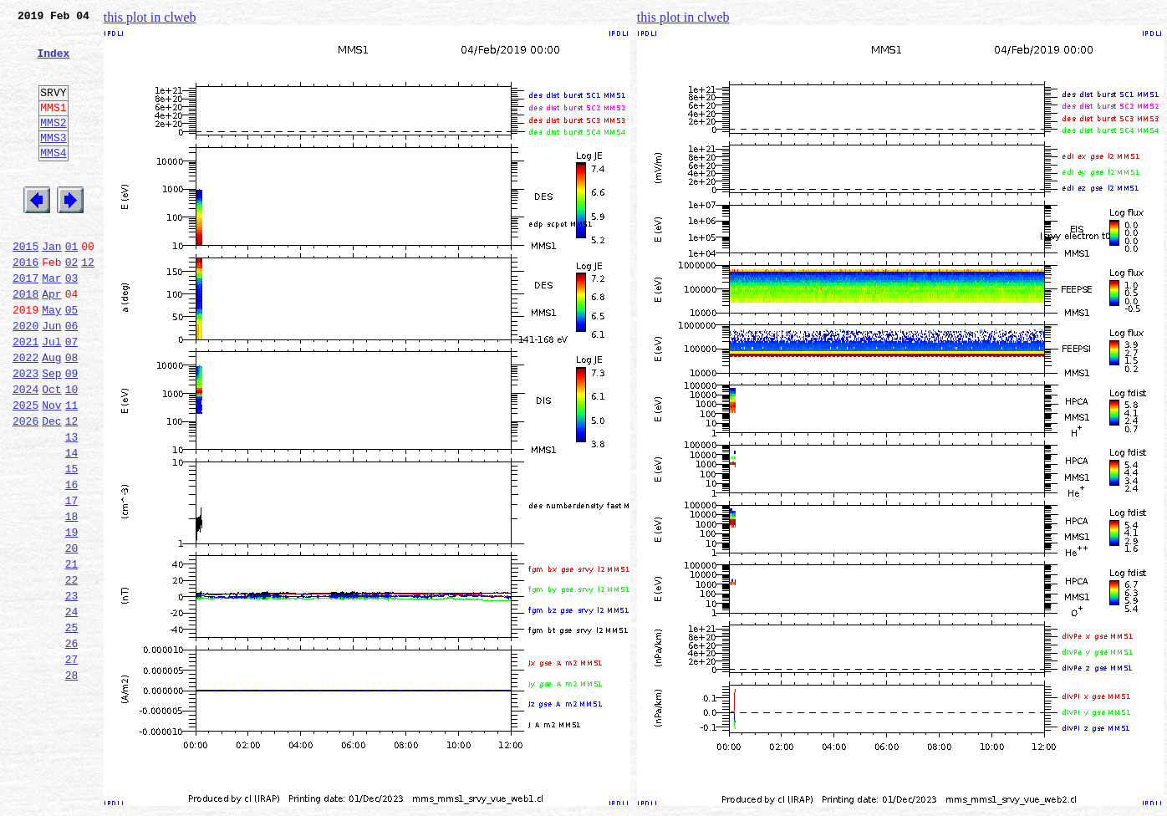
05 (72, 359)
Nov (51, 469)
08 (72, 414)
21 (72, 653)
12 (87, 304)
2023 (25, 433)
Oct (51, 451)
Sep (51, 433)
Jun (51, 377)
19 (72, 617)
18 (72, 598)
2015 (25, 285)
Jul (51, 396)
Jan (51, 285)
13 (72, 506)
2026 (25, 488)
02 (72, 304)
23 (72, 690)
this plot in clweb (150, 17)
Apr (51, 341)
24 (72, 709)
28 (72, 782)
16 (72, 561)
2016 (25, 304)
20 (72, 635)
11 (72, 469)
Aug (51, 414)
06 (72, 377)
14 (72, 525)
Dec (51, 488)
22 (72, 672)
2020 (25, 377)
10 (72, 451)
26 (72, 745)
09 (72, 433)
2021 (25, 396)
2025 (25, 469)
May (51, 359)
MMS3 (53, 162)
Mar (51, 322)
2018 (25, 341)
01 (72, 285)
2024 (25, 451)
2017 (25, 322)
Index (53, 62)
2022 (25, 414)
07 (72, 396)
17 (72, 580)
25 (72, 727)
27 (72, 764)
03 (72, 322)
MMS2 (53, 144)
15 (72, 543)
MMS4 (53, 179)
